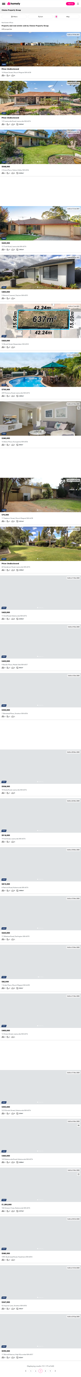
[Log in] (78, 3)
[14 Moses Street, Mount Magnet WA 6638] (40, 55)
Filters (14, 17)
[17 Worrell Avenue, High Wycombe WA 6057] (40, 1337)
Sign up (70, 3)
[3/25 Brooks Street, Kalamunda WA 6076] (40, 1093)
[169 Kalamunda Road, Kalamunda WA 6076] (40, 1142)
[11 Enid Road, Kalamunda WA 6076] (40, 598)
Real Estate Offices (7, 22)
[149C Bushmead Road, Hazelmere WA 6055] (40, 1239)
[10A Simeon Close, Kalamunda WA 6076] (40, 1191)
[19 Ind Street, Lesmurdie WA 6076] (40, 821)
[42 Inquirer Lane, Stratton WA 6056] (40, 1288)
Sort (40, 17)
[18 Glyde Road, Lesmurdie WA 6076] (40, 773)
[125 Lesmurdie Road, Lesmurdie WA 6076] (40, 104)
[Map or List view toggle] (66, 17)
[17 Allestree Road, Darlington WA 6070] (40, 919)
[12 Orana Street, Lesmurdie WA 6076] (40, 1017)
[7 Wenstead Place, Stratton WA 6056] (40, 696)
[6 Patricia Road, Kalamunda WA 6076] (40, 870)
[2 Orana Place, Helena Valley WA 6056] (40, 153)
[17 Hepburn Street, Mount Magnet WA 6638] (40, 501)
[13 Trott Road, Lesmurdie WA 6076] (40, 229)
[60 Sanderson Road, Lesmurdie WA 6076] (40, 550)
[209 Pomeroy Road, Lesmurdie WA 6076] (40, 376)
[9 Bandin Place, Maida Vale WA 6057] (40, 647)
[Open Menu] (3, 3)
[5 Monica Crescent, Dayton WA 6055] (40, 278)
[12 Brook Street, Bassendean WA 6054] (40, 327)
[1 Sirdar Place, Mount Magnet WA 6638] (40, 968)
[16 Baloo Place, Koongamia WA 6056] (40, 424)
